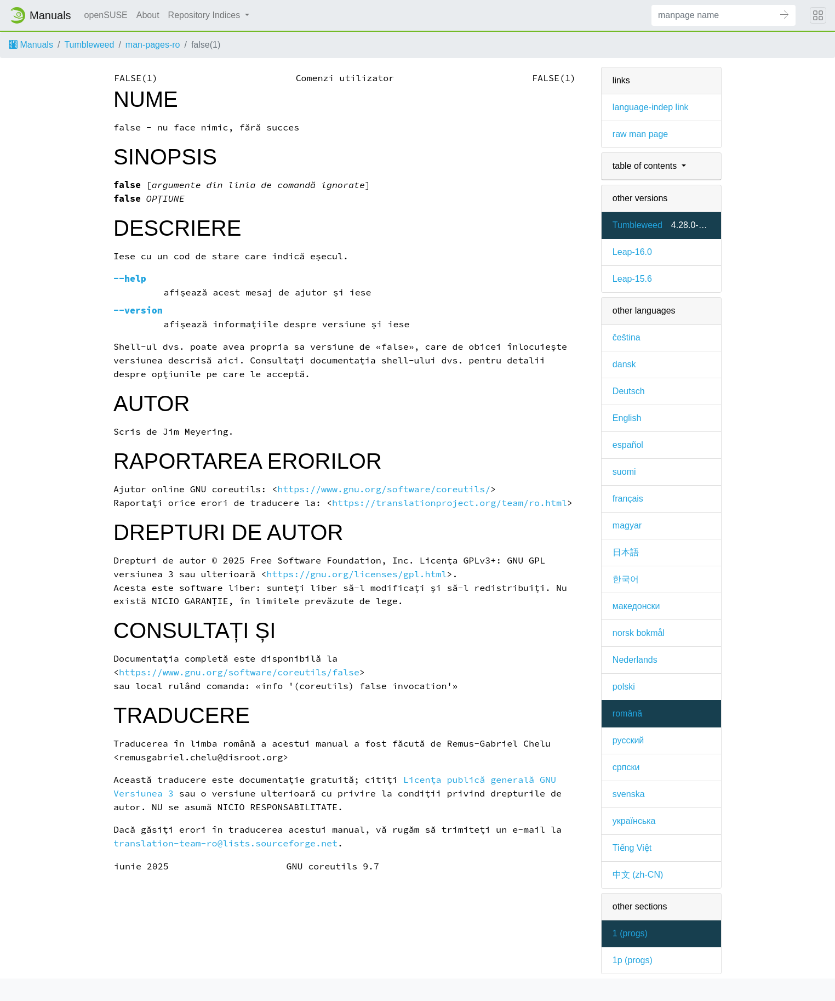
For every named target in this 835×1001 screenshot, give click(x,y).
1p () (633, 960)
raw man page (640, 134)
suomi (624, 471)
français (628, 498)
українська (634, 821)
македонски (636, 606)
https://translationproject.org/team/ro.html (449, 503)
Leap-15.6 (632, 278)
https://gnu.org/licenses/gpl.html (356, 574)
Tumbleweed (89, 44)
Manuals (31, 44)
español (628, 445)
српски (626, 767)
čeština (626, 337)
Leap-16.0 (632, 252)
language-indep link (651, 107)
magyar (627, 525)
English (627, 418)
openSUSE (106, 15)
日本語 (626, 552)
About (147, 15)
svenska (629, 794)
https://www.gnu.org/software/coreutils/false (239, 672)
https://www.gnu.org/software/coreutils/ (383, 489)
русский (628, 740)
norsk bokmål (639, 633)
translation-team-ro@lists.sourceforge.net (225, 843)
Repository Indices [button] (205, 15)
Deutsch (629, 391)
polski (624, 686)
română (627, 713)
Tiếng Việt (632, 847)
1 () (630, 933)
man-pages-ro (152, 44)
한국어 (626, 579)
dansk (624, 364)
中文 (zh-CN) (638, 874)
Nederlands (635, 659)
